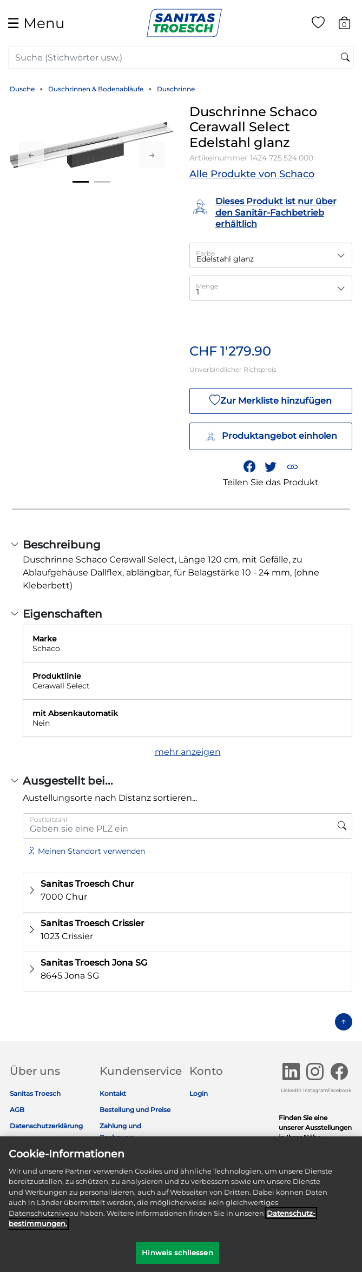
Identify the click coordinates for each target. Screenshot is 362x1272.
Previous (31, 155)
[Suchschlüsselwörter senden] (345, 57)
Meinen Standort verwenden (86, 851)
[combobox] (181, 57)
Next (152, 155)
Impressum (29, 1142)
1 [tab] (81, 182)
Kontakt (113, 1093)
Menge (207, 286)
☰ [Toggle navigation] (35, 23)
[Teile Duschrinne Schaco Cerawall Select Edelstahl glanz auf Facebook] (249, 466)
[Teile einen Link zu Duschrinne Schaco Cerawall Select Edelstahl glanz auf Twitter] (271, 466)
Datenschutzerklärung (46, 1126)
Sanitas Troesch (35, 1093)
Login (198, 1093)
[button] (292, 466)
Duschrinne (176, 89)
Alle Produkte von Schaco (251, 174)
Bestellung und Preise (135, 1110)
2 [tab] (102, 182)
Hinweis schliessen (177, 1258)
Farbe (205, 253)
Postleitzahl (48, 819)
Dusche (22, 89)
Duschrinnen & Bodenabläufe (95, 89)
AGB (17, 1110)
